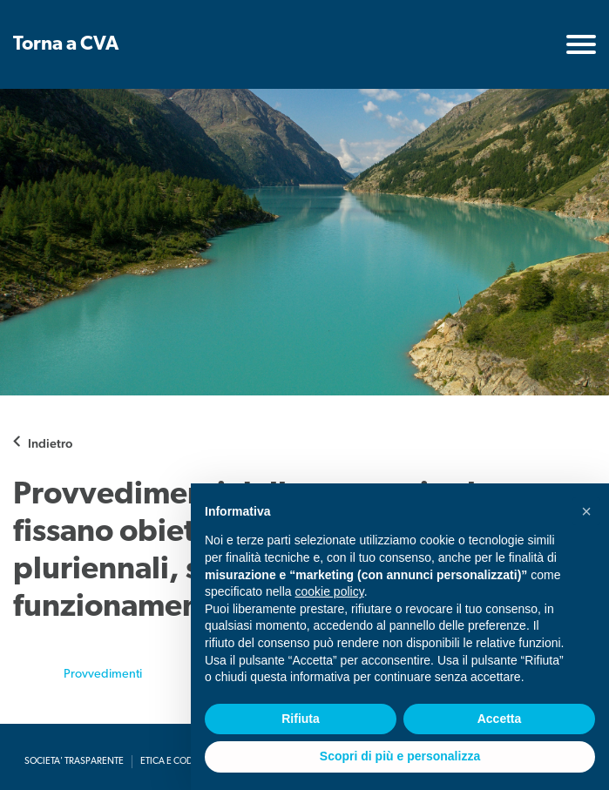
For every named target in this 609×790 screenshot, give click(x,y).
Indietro (50, 443)
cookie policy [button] (329, 591)
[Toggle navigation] (581, 44)
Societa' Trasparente (74, 761)
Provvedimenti (103, 674)
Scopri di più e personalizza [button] (400, 756)
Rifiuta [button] (300, 719)
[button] (586, 511)
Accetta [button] (499, 719)
